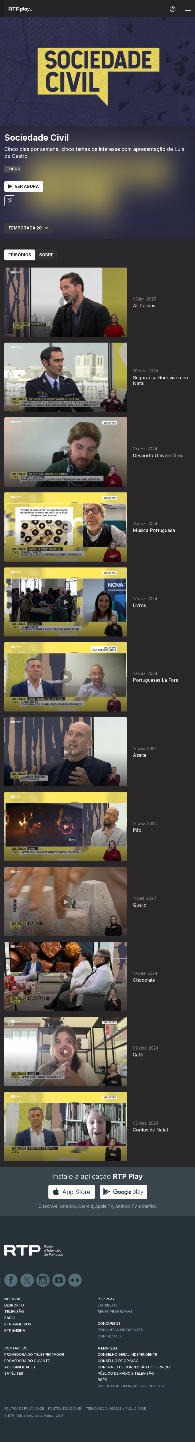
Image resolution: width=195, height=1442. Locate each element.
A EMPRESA (108, 1348)
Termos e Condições (103, 1408)
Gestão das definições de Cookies (131, 1386)
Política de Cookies (65, 1408)
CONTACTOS (15, 1348)
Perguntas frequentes (120, 1330)
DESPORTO (14, 1305)
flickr (75, 1280)
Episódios (19, 254)
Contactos (109, 1336)
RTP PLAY (106, 1299)
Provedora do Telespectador (34, 1354)
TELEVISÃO (14, 1311)
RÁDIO (9, 1318)
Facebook (11, 1280)
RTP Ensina (14, 1330)
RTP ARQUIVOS (17, 1324)
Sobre (46, 254)
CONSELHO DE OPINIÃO (118, 1361)
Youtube (59, 1280)
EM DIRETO (107, 1305)
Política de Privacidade (24, 1408)
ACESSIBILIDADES (19, 1367)
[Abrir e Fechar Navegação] (187, 9)
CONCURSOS (109, 1323)
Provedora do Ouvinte (27, 1361)
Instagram (43, 1280)
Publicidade (136, 1408)
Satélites (13, 1373)
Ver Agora (23, 186)
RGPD (102, 1380)
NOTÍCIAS (12, 1299)
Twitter (27, 1280)
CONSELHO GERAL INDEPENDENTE (127, 1354)
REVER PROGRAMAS (115, 1311)
